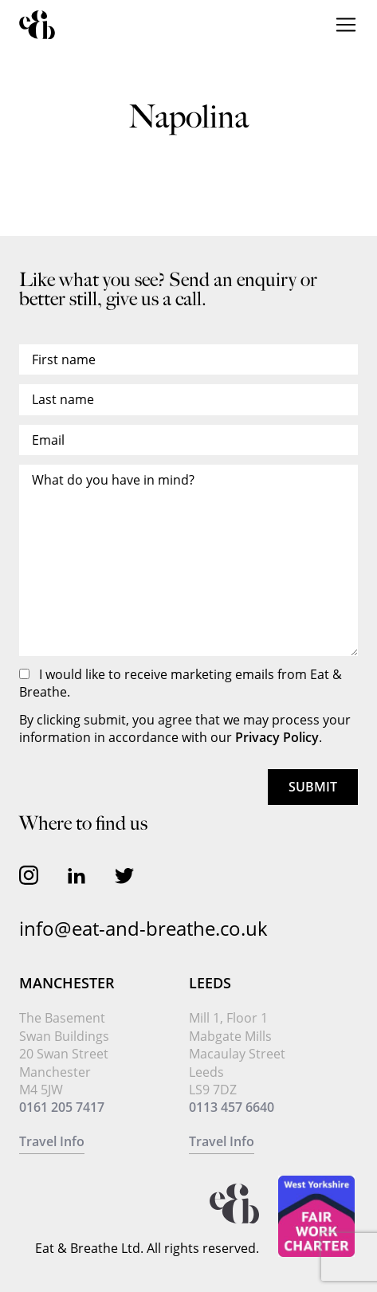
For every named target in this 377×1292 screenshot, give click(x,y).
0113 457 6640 (231, 1107)
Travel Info (51, 1141)
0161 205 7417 (61, 1107)
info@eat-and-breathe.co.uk (143, 928)
